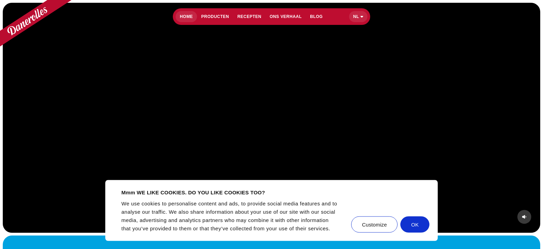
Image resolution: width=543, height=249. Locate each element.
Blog (316, 16)
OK (415, 224)
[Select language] (358, 16)
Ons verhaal (286, 16)
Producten (215, 16)
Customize (374, 224)
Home (186, 16)
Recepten (249, 16)
